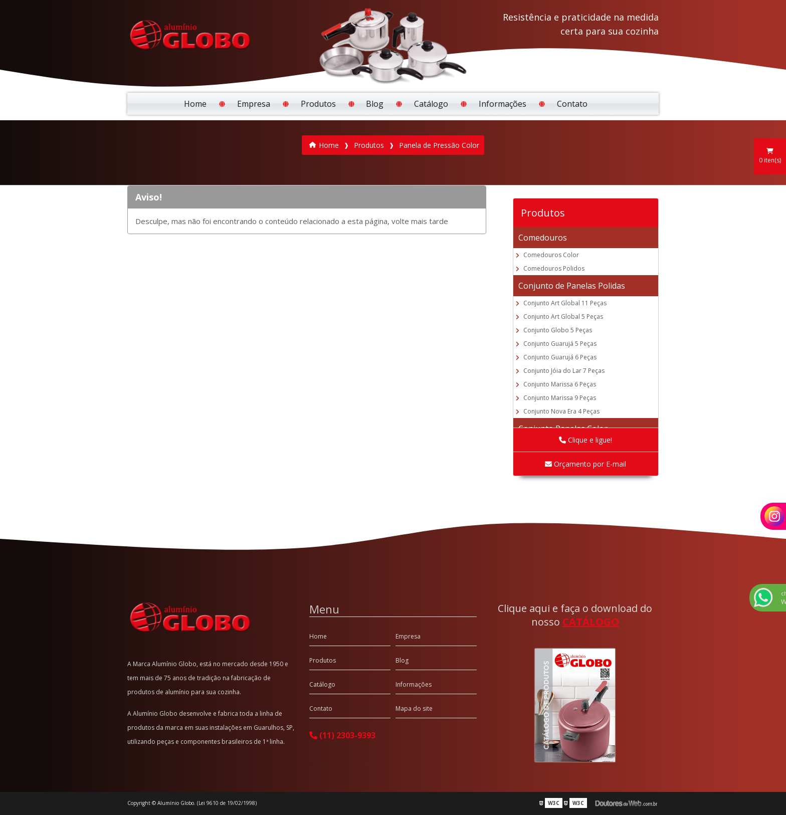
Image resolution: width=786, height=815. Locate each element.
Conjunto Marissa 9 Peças (559, 397)
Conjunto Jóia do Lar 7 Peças (564, 370)
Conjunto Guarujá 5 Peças (560, 343)
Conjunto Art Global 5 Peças (563, 316)
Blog (374, 103)
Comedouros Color (551, 255)
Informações (502, 103)
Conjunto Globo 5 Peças (557, 330)
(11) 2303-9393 (342, 735)
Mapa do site (414, 708)
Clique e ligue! (585, 440)
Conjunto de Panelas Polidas (571, 285)
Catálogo (431, 103)
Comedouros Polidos (553, 268)
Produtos (318, 103)
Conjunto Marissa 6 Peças (559, 384)
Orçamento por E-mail (585, 464)
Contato (572, 103)
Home (195, 103)
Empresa (253, 103)
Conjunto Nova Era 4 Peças (561, 411)
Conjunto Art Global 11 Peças (565, 303)
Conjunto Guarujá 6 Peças (560, 357)
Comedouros (542, 237)
